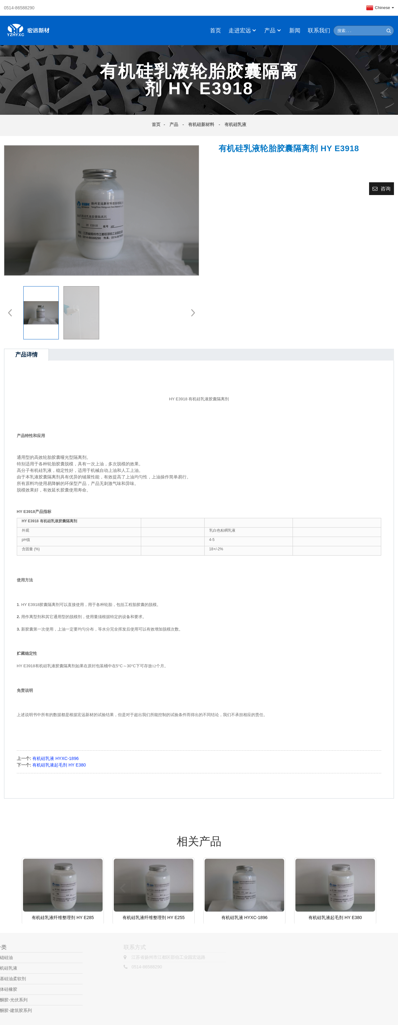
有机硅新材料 (201, 124)
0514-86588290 (19, 7)
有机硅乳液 (235, 124)
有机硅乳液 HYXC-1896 (55, 758)
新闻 (294, 30)
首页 (215, 30)
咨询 (386, 188)
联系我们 (319, 30)
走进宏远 (243, 30)
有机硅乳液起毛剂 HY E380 (59, 764)
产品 (273, 30)
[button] (191, 313)
